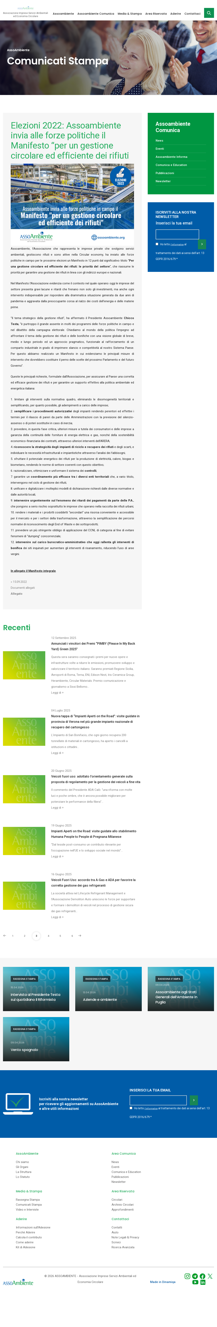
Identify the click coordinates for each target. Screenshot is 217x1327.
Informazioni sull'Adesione (33, 1225)
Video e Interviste (27, 1207)
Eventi (160, 149)
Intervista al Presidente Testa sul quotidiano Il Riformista (35, 997)
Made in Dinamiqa (163, 1280)
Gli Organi (22, 1165)
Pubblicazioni (166, 173)
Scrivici (116, 1240)
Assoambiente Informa (172, 157)
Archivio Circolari (123, 1202)
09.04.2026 (162, 985)
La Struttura (23, 1170)
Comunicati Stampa (29, 1202)
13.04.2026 (89, 992)
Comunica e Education (172, 165)
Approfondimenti (123, 1207)
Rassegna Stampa (24, 979)
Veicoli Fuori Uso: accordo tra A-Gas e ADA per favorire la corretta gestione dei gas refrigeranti (93, 882)
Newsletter (163, 181)
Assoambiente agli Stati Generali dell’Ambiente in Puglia (176, 996)
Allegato (16, 593)
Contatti (117, 1225)
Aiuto (115, 1230)
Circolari (117, 1198)
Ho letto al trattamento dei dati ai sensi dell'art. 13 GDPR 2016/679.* (180, 257)
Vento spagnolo (24, 1049)
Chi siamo (22, 1160)
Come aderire (25, 1240)
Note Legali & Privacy (125, 1235)
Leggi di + (57, 692)
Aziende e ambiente (100, 999)
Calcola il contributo (29, 1235)
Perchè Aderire (25, 1230)
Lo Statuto (23, 1175)
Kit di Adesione (25, 1245)
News (160, 140)
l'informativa (177, 250)
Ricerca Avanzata (123, 1245)
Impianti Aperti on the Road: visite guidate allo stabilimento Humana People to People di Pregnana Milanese (93, 834)
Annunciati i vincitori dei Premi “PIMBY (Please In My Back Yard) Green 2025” (93, 646)
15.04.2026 (17, 987)
